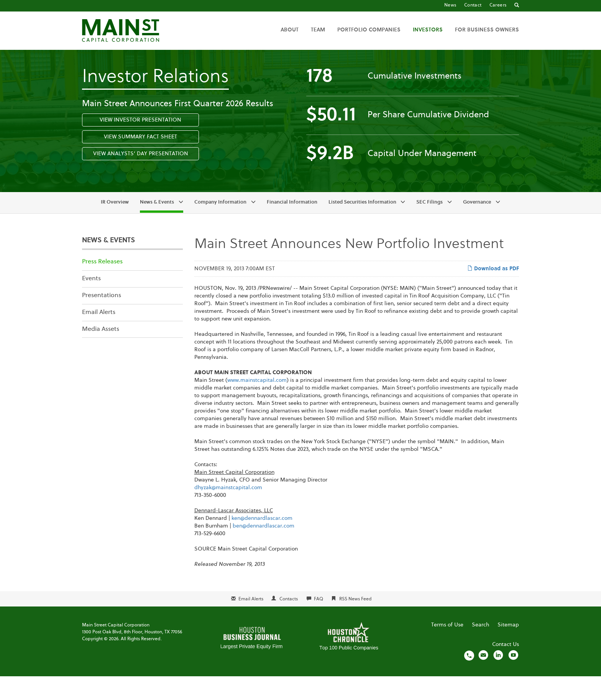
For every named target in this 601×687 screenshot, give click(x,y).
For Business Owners (487, 30)
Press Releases (102, 273)
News (450, 5)
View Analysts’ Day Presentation (140, 164)
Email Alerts (98, 323)
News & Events (157, 213)
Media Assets (100, 340)
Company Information (220, 213)
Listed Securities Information (362, 213)
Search (480, 635)
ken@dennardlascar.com (262, 529)
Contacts (288, 610)
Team (318, 30)
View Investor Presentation (140, 130)
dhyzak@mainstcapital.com (228, 498)
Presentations (101, 306)
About (290, 30)
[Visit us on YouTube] (513, 666)
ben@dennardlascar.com (263, 536)
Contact (473, 5)
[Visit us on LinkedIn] (498, 666)
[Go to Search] (516, 5)
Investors (428, 30)
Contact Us (505, 655)
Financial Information (292, 213)
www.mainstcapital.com (257, 391)
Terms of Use (447, 635)
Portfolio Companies (369, 30)
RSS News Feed (355, 610)
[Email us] (483, 666)
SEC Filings (429, 213)
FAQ (318, 610)
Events (91, 289)
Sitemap (508, 635)
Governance (477, 213)
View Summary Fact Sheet (140, 147)
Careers (498, 5)
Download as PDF (493, 279)
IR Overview (115, 213)
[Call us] (469, 666)
